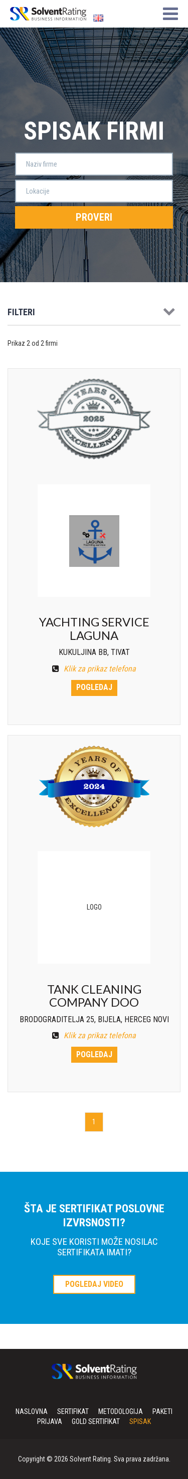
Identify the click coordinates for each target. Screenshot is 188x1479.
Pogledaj (94, 687)
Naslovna (32, 1411)
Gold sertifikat (96, 1421)
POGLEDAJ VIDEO (94, 1284)
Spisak (140, 1421)
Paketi (162, 1411)
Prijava (49, 1421)
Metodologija (120, 1411)
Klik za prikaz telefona (94, 668)
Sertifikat (73, 1411)
